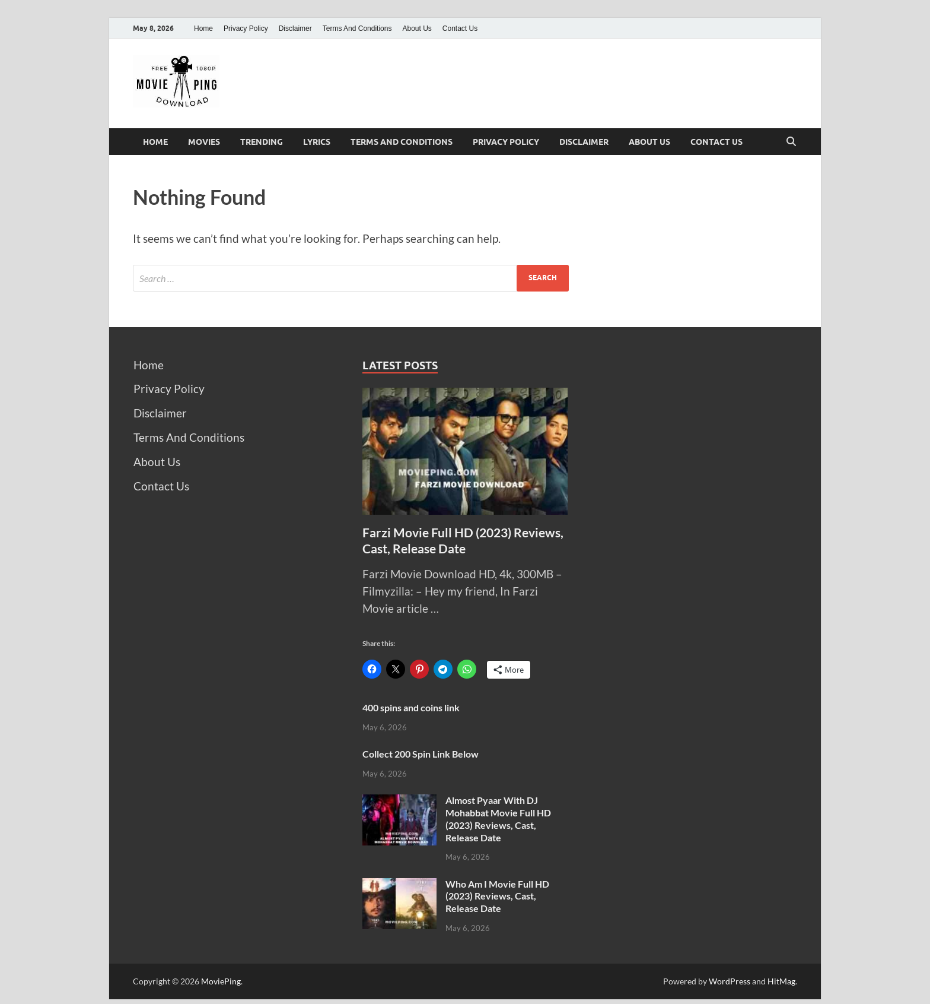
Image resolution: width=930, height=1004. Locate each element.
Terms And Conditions (357, 28)
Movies (204, 142)
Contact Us (459, 28)
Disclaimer (295, 28)
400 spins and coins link (411, 707)
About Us (416, 28)
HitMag (781, 981)
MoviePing (221, 981)
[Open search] (791, 142)
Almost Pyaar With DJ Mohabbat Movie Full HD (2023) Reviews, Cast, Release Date (498, 818)
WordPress (729, 981)
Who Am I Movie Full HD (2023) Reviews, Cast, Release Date (497, 896)
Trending (261, 142)
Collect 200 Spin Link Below (420, 753)
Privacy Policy (246, 28)
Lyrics (316, 142)
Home (203, 28)
